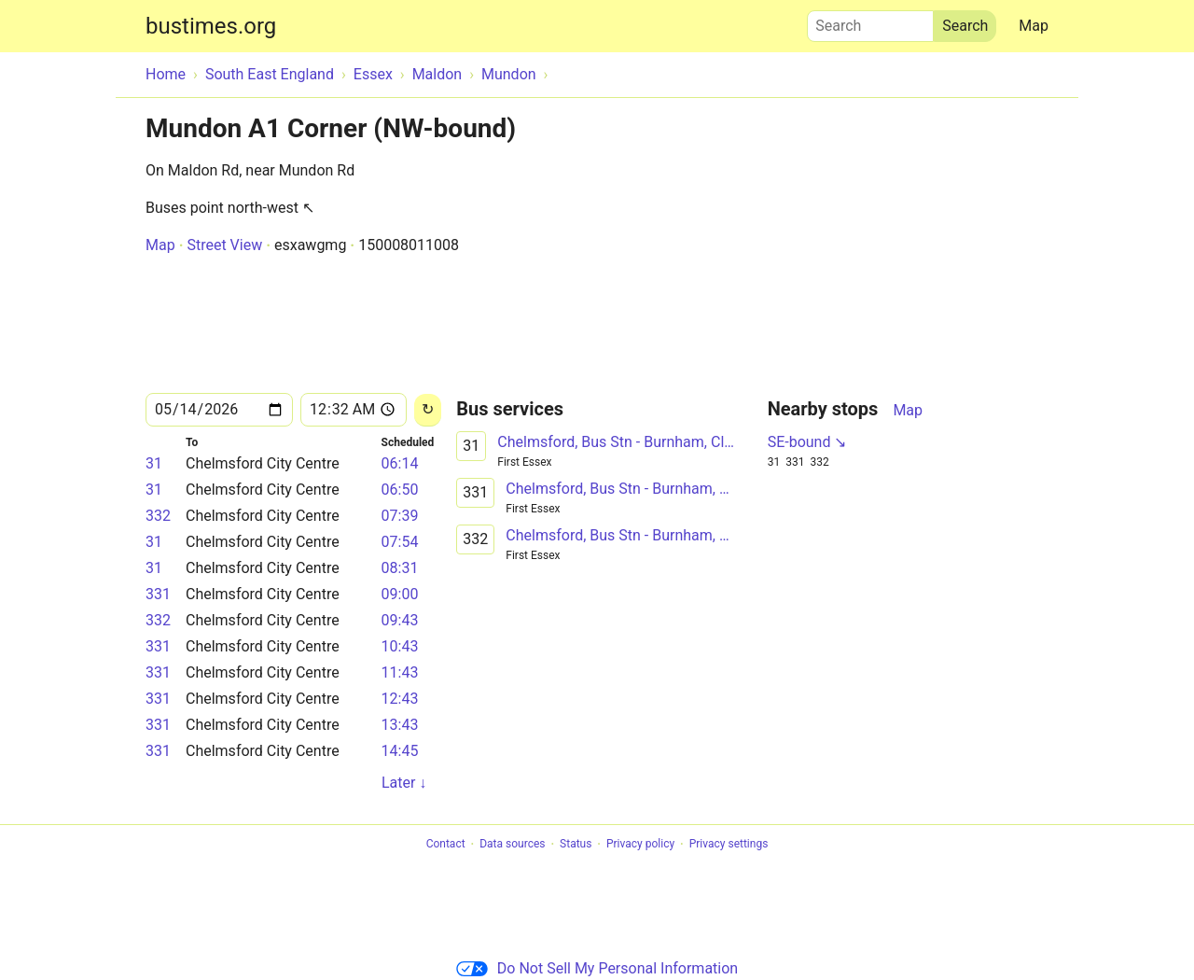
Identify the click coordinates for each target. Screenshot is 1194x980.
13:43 (400, 725)
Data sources (512, 844)
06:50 (400, 489)
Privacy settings (729, 844)
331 (158, 594)
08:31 (400, 568)
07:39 (400, 516)
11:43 (400, 672)
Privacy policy (640, 844)
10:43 (400, 646)
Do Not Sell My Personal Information (597, 968)
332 (158, 516)
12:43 (400, 698)
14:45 (400, 751)
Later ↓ (404, 782)
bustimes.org (211, 26)
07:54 (400, 542)
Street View (224, 245)
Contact (445, 844)
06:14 (400, 463)
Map (1033, 26)
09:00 (400, 594)
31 (154, 463)
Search (870, 21)
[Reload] (427, 410)
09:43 (400, 620)
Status (575, 844)
